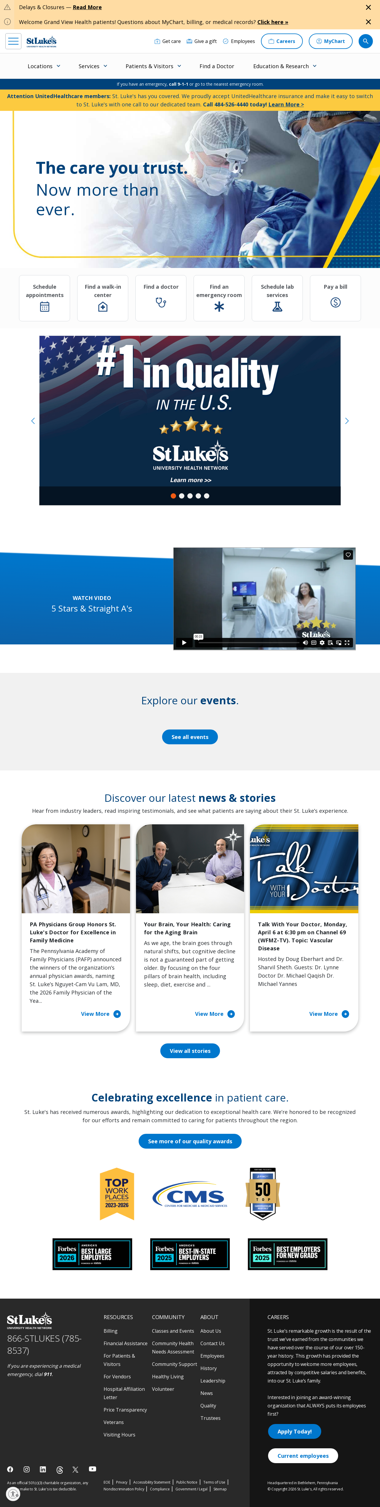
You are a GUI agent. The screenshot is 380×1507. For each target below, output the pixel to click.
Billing (111, 1331)
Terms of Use (214, 1482)
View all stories (190, 1050)
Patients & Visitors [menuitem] (149, 66)
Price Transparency (125, 1410)
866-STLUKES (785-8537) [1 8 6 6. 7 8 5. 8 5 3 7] (44, 1344)
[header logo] (41, 41)
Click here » (272, 21)
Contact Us (212, 1343)
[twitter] (76, 1469)
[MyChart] (330, 41)
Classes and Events (173, 1331)
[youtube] (92, 1468)
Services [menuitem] (89, 66)
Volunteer (163, 1389)
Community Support (174, 1364)
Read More (87, 7)
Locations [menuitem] (40, 66)
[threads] (60, 1470)
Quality (208, 1405)
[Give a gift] (202, 41)
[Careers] (282, 41)
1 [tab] (173, 496)
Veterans (114, 1422)
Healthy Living (168, 1376)
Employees (212, 1356)
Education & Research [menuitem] (281, 66)
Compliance (160, 1489)
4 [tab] (198, 496)
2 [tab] (181, 496)
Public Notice (186, 1482)
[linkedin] (43, 1469)
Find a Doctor (217, 66)
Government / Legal (191, 1489)
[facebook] (11, 1469)
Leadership (212, 1380)
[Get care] (168, 41)
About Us (210, 1331)
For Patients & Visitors (119, 1360)
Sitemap (220, 1489)
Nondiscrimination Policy (124, 1489)
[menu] (13, 41)
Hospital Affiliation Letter (124, 1393)
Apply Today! (295, 1431)
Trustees (210, 1418)
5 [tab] (206, 496)
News (206, 1393)
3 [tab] (190, 496)
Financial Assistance (126, 1343)
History (208, 1368)
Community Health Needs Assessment (173, 1347)
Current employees (303, 1455)
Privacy (122, 1482)
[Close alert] (368, 7)
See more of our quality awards (190, 1141)
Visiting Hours (119, 1434)
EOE (107, 1482)
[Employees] (239, 41)
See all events (190, 736)
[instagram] (27, 1469)
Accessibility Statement (151, 1482)
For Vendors (117, 1376)
